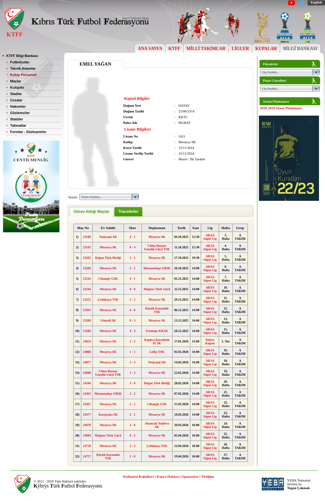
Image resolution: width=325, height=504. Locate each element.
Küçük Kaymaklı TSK (157, 310)
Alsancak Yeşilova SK (157, 425)
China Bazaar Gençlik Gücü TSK (157, 247)
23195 (87, 247)
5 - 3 (132, 362)
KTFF (174, 48)
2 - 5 (132, 404)
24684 (87, 435)
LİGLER (240, 48)
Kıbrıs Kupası (210, 341)
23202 (87, 257)
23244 (87, 289)
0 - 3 (132, 320)
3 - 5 (132, 268)
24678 (87, 425)
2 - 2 (132, 299)
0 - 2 (132, 435)
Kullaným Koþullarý (138, 476)
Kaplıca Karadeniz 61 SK (157, 341)
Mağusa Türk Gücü (157, 289)
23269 (87, 320)
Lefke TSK (157, 352)
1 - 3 (132, 372)
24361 (87, 393)
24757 (87, 456)
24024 (87, 341)
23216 (87, 278)
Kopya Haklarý (168, 476)
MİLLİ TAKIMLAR (206, 48)
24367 (87, 404)
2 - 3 (132, 446)
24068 (87, 352)
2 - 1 (132, 257)
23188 (87, 237)
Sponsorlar (190, 476)
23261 (87, 310)
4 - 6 (132, 310)
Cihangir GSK (108, 278)
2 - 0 (132, 456)
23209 (87, 268)
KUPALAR (266, 48)
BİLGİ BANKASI (300, 48)
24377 (87, 414)
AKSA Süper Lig (210, 236)
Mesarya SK (157, 237)
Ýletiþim (207, 476)
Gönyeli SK (108, 320)
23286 (87, 331)
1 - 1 (132, 352)
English (316, 2)
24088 (87, 372)
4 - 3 (132, 331)
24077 (87, 362)
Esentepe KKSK (157, 331)
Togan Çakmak (298, 488)
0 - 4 (132, 247)
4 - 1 (132, 237)
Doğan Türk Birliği (108, 257)
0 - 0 (132, 289)
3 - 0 (132, 383)
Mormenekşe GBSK (156, 268)
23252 (87, 299)
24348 (87, 383)
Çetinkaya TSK (108, 299)
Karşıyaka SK (108, 414)
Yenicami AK (108, 237)
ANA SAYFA (150, 48)
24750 (87, 446)
